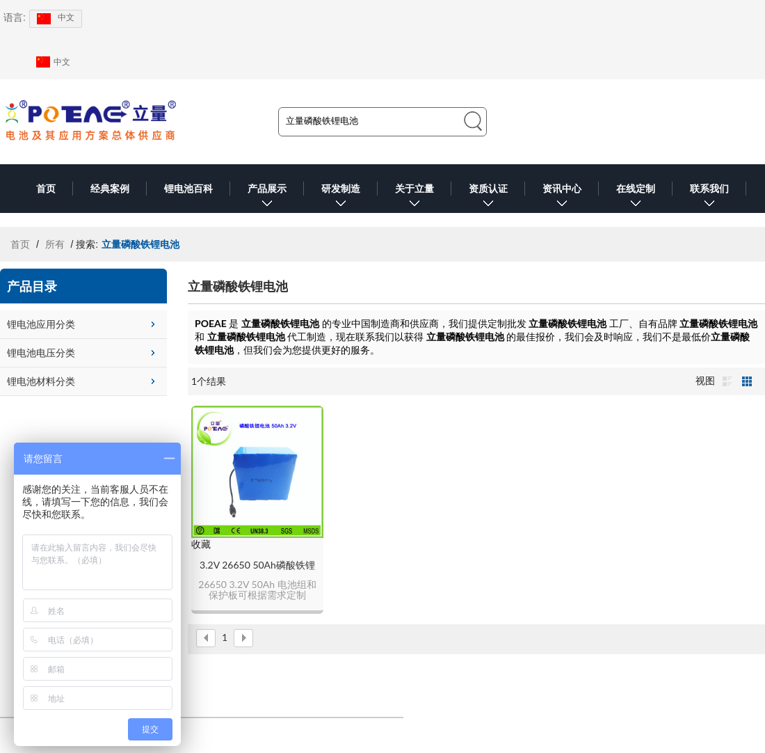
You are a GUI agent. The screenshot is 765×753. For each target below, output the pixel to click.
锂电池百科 (188, 188)
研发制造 (341, 198)
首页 (46, 188)
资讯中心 (562, 198)
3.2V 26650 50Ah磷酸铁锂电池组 (257, 565)
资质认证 (488, 198)
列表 (727, 381)
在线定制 (636, 198)
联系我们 (709, 198)
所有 (55, 244)
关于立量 (414, 198)
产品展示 (267, 198)
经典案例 (109, 188)
